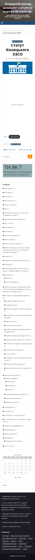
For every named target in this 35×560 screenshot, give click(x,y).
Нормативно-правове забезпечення (16, 260)
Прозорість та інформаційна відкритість (17, 295)
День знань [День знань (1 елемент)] (22, 538)
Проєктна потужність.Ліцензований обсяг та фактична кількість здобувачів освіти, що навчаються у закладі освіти (17, 289)
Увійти (5, 485)
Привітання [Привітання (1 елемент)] (22, 544)
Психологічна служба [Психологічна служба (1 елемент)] (9, 546)
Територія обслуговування (14, 364)
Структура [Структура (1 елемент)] (28, 546)
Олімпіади (7, 264)
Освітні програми (11, 282)
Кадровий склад (11, 305)
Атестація (7, 192)
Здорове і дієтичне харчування (14, 219)
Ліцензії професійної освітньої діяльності (19, 309)
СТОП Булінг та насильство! (13, 415)
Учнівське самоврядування (13, 426)
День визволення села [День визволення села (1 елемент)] (9, 538)
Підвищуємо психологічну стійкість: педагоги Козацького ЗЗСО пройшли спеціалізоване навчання (16, 516)
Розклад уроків (9, 407)
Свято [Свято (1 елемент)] (20, 546)
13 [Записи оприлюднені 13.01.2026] (9, 467)
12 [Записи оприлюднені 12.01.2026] (5, 467)
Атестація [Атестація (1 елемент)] (5, 536)
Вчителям (10, 385)
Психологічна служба (11, 375)
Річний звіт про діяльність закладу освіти (19, 344)
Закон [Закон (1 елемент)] (30, 538)
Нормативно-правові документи (16, 394)
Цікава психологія (11, 402)
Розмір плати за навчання (14, 350)
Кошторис (7, 231)
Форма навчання (9, 434)
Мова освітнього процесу (12, 244)
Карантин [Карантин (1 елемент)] (5, 541)
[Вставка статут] (17, 105)
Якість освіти (8, 446)
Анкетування (8, 188)
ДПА (5, 209)
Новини (6, 256)
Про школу (7, 275)
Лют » (19, 477)
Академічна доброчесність (14, 301)
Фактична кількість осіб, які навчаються (18, 368)
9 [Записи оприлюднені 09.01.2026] (21, 463)
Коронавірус (8, 227)
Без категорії (8, 201)
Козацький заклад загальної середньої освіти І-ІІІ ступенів (17, 8)
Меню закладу (9, 239)
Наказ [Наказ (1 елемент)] (20, 541)
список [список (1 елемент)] (25, 549)
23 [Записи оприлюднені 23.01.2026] (21, 470)
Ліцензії (8, 278)
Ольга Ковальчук (23, 58)
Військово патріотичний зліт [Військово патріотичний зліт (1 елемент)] (20, 536)
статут (5, 137)
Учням (9, 389)
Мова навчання (11, 321)
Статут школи (18, 41)
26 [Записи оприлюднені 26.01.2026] (5, 473)
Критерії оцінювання (10, 235)
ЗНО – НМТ (8, 223)
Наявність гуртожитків (13, 325)
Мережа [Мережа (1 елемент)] (13, 541)
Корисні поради (11, 378)
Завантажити (14, 137)
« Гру (15, 477)
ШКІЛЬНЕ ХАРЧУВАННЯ (11, 150)
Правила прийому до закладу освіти (17, 336)
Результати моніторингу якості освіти (18, 340)
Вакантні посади (9, 205)
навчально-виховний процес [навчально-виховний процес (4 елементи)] (11, 549)
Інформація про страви (13, 441)
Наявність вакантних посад (11, 526)
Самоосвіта (8, 411)
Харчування (8, 438)
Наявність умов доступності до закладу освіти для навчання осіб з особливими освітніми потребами (16, 250)
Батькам (7, 197)
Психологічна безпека (13, 398)
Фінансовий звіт (9, 430)
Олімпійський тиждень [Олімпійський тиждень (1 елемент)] (9, 544)
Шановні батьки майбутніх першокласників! (16, 522)
